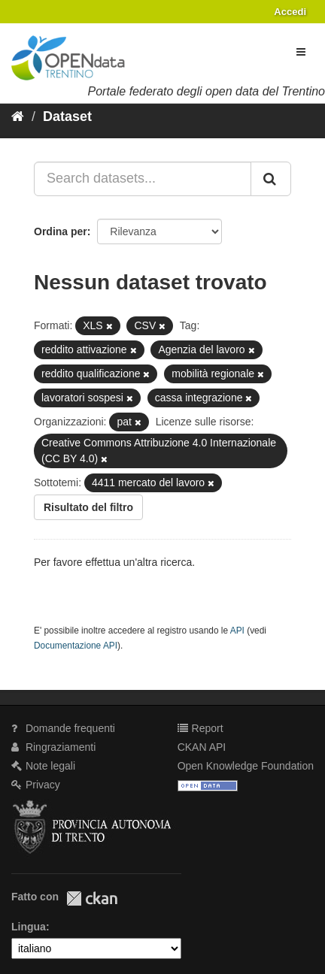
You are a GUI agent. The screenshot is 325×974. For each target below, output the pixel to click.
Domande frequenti (63, 728)
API (237, 630)
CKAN (91, 898)
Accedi (290, 11)
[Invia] (271, 179)
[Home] (17, 116)
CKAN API (202, 747)
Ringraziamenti (53, 747)
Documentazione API (75, 645)
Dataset (67, 116)
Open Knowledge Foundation (246, 766)
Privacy (35, 785)
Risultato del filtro (88, 507)
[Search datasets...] (142, 179)
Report (200, 728)
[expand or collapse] (301, 52)
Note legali (43, 766)
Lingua (28, 927)
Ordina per (60, 231)
